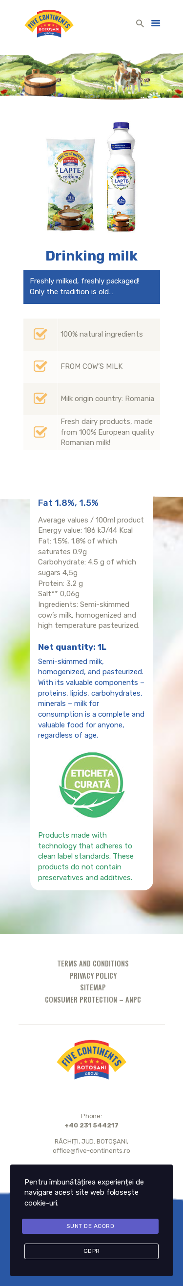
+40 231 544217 (91, 1125)
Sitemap (93, 987)
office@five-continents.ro (91, 1150)
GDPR (91, 1250)
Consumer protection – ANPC (93, 999)
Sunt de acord (90, 1226)
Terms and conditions (93, 963)
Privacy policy (93, 975)
